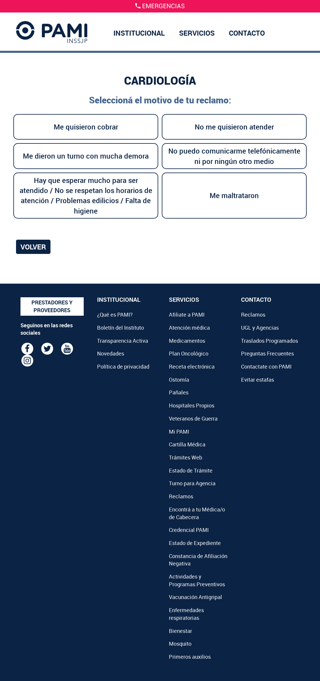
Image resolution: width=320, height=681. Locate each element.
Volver (33, 247)
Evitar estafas (257, 379)
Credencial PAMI (189, 529)
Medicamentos (187, 340)
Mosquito (180, 643)
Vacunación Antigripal (195, 597)
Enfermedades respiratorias (186, 613)
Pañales (178, 392)
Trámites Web (185, 457)
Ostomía (179, 379)
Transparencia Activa (122, 340)
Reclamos (181, 496)
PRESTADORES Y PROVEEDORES (51, 306)
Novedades (110, 353)
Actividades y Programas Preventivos (197, 580)
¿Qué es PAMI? (115, 314)
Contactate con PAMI (266, 366)
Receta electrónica (192, 366)
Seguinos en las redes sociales (46, 329)
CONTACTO (247, 33)
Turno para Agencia (192, 483)
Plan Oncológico (188, 353)
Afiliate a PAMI (187, 314)
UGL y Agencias (260, 327)
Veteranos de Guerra (193, 418)
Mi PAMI (179, 431)
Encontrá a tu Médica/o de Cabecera (197, 513)
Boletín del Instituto (120, 327)
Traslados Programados (269, 340)
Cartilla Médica (187, 444)
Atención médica (189, 327)
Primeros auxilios (190, 656)
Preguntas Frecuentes (267, 353)
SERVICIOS (197, 33)
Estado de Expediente (195, 542)
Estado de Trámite (191, 470)
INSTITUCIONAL (139, 33)
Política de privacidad (123, 366)
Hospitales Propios (191, 405)
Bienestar (180, 630)
